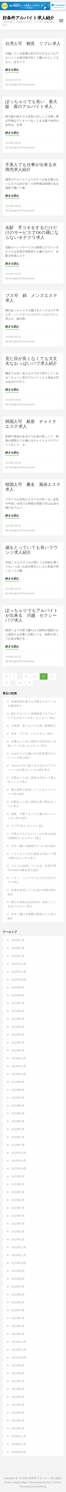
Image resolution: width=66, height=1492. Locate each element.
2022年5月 (18, 1302)
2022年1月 (18, 1334)
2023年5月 (18, 1208)
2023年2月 (18, 1231)
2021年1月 (18, 1428)
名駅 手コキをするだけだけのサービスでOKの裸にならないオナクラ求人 (32, 232)
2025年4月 (18, 1026)
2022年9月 (18, 1271)
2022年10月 (18, 1263)
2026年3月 (18, 940)
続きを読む (12, 69)
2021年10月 (18, 1357)
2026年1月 (18, 956)
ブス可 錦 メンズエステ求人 (31, 298)
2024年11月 (18, 1066)
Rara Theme (53, 1482)
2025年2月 (18, 1042)
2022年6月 (18, 1294)
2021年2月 (18, 1420)
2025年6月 (18, 1011)
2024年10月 (18, 1074)
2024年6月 (18, 1105)
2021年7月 (18, 1381)
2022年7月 (18, 1286)
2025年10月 (18, 979)
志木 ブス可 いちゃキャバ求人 (32, 733)
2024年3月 (18, 1129)
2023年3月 (18, 1223)
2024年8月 (18, 1089)
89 (26, 676)
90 (35, 676)
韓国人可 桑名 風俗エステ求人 (33, 487)
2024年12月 (18, 1058)
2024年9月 (18, 1082)
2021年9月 (18, 1365)
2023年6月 (18, 1200)
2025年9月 (18, 987)
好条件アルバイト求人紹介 (28, 17)
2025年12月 (18, 964)
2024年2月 (18, 1137)
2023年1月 (18, 1239)
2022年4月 (18, 1310)
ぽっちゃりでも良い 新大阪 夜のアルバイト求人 (31, 104)
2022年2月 (18, 1326)
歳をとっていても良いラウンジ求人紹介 (31, 550)
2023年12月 (18, 1152)
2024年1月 (18, 1145)
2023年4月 (18, 1215)
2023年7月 (18, 1192)
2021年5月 (18, 1397)
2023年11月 (18, 1160)
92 (52, 676)
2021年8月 (18, 1373)
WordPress (40, 1486)
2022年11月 (18, 1255)
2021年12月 (18, 1341)
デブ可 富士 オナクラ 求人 (27, 826)
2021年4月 (18, 1404)
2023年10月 (18, 1168)
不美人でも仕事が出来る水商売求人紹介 (31, 167)
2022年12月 (18, 1247)
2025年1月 (18, 1050)
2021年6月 (18, 1389)
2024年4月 (18, 1121)
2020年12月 (18, 1436)
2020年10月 (18, 1452)
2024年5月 (18, 1113)
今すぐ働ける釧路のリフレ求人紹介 (33, 846)
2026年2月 (18, 948)
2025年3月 (18, 1034)
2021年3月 (18, 1412)
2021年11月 (18, 1349)
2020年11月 (18, 1444)
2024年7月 (18, 1097)
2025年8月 (18, 995)
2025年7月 (18, 1003)
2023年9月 (18, 1176)
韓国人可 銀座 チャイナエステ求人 (31, 424)
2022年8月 (18, 1278)
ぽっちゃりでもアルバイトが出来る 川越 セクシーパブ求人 (31, 615)
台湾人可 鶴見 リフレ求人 (33, 43)
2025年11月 (18, 971)
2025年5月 (18, 1019)
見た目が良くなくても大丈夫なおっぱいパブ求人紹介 (31, 361)
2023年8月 (18, 1184)
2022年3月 (18, 1318)
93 (6, 682)
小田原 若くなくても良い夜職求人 (33, 725)
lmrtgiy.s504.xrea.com (22, 84)
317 (20, 682)
